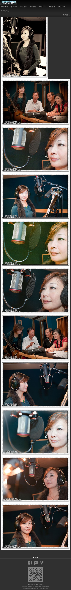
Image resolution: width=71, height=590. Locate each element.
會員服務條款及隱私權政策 (42, 586)
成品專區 (23, 7)
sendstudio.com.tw (33, 588)
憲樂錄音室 (24, 586)
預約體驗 (14, 7)
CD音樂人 (5, 11)
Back (35, 557)
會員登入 (66, 15)
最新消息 (4, 7)
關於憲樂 (52, 7)
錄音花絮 (33, 7)
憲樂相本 (42, 7)
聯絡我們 (61, 7)
